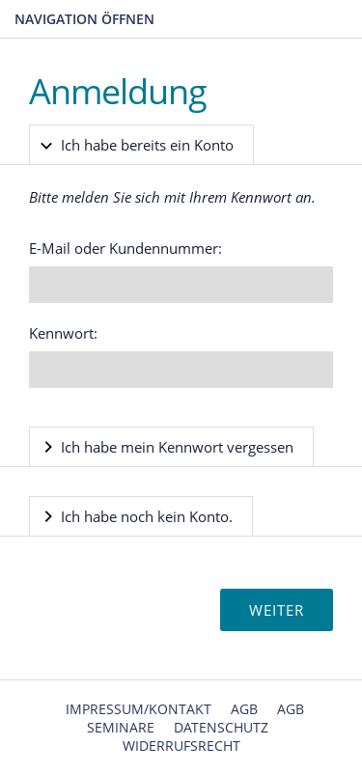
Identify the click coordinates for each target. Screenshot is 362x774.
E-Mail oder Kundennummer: (125, 248)
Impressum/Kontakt (138, 709)
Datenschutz (221, 727)
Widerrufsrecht (181, 745)
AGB (244, 709)
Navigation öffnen (84, 19)
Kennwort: (63, 333)
